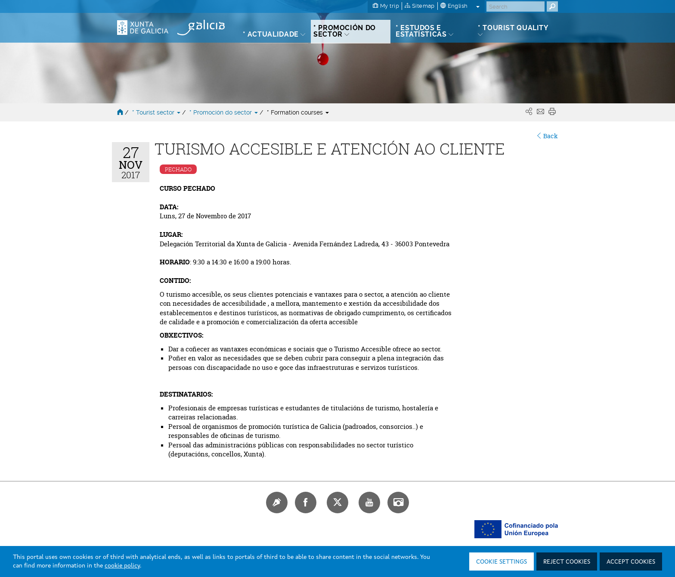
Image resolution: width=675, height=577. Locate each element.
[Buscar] (515, 6)
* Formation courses (298, 112)
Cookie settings (501, 562)
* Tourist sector (157, 112)
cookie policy (122, 566)
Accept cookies (631, 562)
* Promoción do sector (224, 112)
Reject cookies (566, 562)
